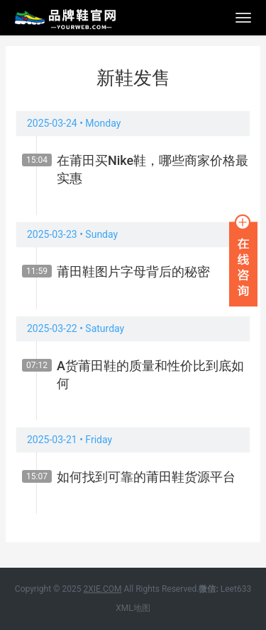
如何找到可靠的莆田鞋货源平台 (146, 476)
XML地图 (133, 608)
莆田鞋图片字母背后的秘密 (133, 271)
